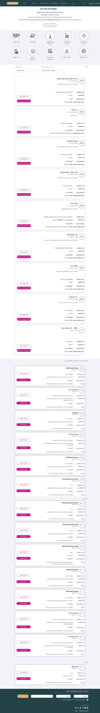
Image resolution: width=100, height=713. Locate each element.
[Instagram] (78, 708)
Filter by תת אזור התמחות (47, 66)
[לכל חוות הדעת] (24, 96)
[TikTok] (85, 708)
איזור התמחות (18, 66)
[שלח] (23, 696)
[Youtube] (87, 708)
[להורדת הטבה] (23, 373)
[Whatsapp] (83, 708)
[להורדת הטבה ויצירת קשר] (24, 101)
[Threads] (80, 708)
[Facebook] (75, 708)
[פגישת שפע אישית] (12, 3)
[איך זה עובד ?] (49, 25)
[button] (23, 380)
